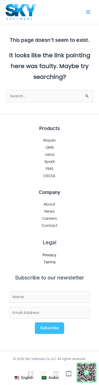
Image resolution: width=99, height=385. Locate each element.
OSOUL (49, 175)
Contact (49, 225)
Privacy (49, 255)
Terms (50, 262)
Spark (49, 161)
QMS (49, 147)
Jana (49, 154)
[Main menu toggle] (88, 11)
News (49, 211)
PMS (49, 168)
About (49, 204)
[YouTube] (68, 374)
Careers (49, 218)
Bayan (50, 140)
